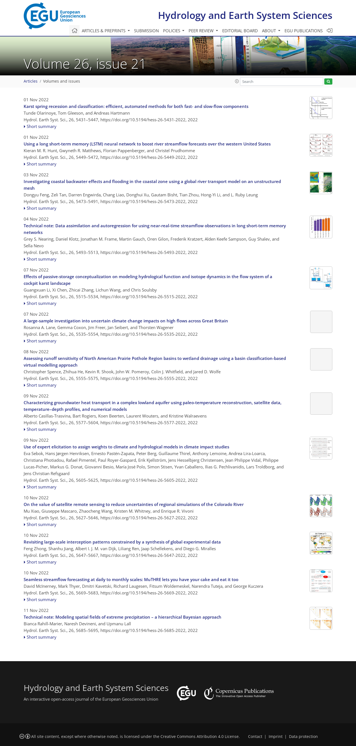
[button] (237, 81)
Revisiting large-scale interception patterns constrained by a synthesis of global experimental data (122, 542)
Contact (255, 736)
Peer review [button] (202, 30)
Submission (146, 30)
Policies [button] (172, 30)
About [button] (269, 30)
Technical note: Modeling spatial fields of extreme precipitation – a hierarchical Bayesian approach (122, 617)
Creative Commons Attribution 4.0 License (199, 736)
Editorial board (240, 30)
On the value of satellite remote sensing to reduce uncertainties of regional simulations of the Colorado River (134, 504)
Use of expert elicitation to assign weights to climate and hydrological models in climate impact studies (126, 446)
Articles (31, 81)
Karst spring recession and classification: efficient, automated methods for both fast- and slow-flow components (136, 106)
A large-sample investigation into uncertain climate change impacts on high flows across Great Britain (126, 320)
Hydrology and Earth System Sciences (245, 15)
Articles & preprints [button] (104, 30)
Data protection (303, 736)
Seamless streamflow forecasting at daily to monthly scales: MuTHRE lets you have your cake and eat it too (131, 579)
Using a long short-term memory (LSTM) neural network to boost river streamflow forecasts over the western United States (147, 144)
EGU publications (304, 30)
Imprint (276, 736)
